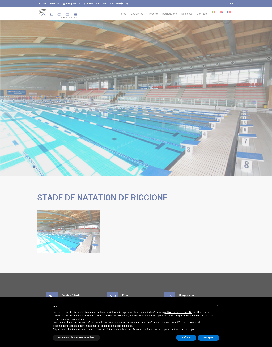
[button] (217, 305)
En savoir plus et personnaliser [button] (76, 337)
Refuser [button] (186, 337)
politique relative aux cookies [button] (68, 319)
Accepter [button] (208, 337)
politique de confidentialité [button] (178, 312)
